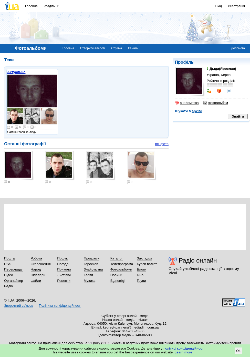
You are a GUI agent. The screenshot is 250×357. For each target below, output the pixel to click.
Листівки (64, 275)
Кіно (140, 275)
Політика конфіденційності (60, 305)
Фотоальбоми (121, 269)
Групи (141, 281)
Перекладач (13, 269)
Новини (116, 275)
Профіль (184, 62)
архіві (197, 111)
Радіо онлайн (198, 260)
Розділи (50, 6)
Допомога (238, 48)
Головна (31, 6)
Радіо (8, 286)
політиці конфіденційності (183, 348)
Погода (62, 264)
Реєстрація (236, 6)
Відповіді (117, 281)
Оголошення (41, 264)
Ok (238, 351)
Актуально (16, 72)
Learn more (183, 352)
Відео (8, 275)
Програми (91, 258)
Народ (36, 269)
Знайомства (93, 269)
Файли (36, 281)
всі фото (162, 144)
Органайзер (13, 281)
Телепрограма (121, 264)
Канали (133, 48)
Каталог (116, 258)
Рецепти (63, 281)
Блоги (141, 269)
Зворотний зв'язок (18, 305)
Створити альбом (92, 48)
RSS (7, 264)
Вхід (218, 6)
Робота (36, 258)
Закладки (144, 258)
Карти (88, 275)
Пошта (9, 258)
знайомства (187, 103)
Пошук (62, 258)
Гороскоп (91, 264)
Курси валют (147, 264)
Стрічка (116, 48)
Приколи (64, 269)
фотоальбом (215, 103)
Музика (89, 281)
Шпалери (38, 275)
